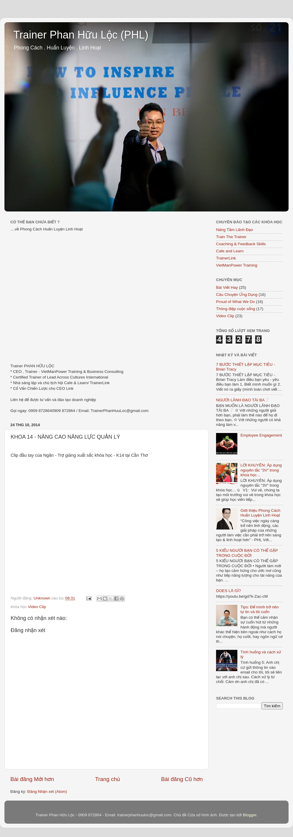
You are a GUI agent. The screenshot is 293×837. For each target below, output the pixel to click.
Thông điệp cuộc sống (235, 309)
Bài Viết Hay (227, 287)
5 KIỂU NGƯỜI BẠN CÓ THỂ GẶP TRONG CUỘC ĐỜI (247, 552)
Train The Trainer (231, 237)
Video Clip (37, 606)
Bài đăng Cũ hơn (182, 779)
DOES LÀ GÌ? (228, 591)
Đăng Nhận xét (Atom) (47, 791)
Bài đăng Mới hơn (32, 779)
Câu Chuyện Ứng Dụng (236, 294)
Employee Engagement (261, 435)
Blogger (250, 815)
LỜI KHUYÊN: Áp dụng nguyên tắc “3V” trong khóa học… (261, 470)
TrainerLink (226, 258)
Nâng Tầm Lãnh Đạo (234, 229)
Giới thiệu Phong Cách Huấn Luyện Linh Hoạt (260, 512)
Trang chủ (107, 779)
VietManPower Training (236, 265)
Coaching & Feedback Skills (241, 244)
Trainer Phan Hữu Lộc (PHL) (80, 35)
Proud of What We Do (235, 301)
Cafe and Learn (230, 251)
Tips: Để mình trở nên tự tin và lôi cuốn (259, 609)
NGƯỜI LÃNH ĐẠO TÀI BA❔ (243, 400)
